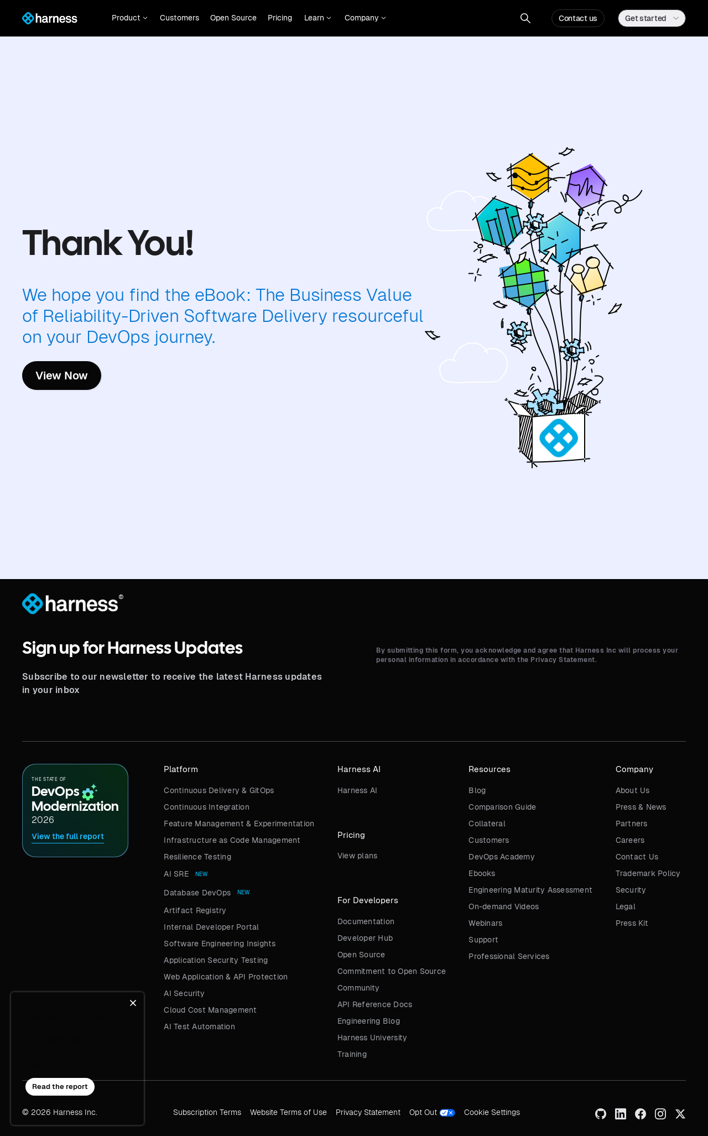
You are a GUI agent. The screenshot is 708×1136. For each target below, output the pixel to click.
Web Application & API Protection (226, 977)
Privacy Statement (368, 1112)
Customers (179, 17)
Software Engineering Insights (219, 943)
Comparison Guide (502, 807)
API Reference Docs (375, 1004)
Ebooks (481, 873)
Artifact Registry (195, 910)
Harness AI (357, 790)
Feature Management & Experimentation (239, 823)
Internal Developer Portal (211, 927)
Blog (477, 790)
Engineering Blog (368, 1021)
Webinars (485, 923)
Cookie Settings (492, 1112)
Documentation (365, 921)
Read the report (60, 1086)
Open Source (233, 17)
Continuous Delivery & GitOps (219, 790)
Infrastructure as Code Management (232, 840)
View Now (61, 375)
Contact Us (637, 857)
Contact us (578, 18)
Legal (626, 906)
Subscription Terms (207, 1112)
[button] (130, 18)
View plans (357, 855)
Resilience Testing (197, 857)
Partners (632, 823)
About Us (633, 790)
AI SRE (176, 874)
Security (631, 890)
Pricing (280, 17)
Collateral (487, 823)
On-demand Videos (503, 906)
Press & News (641, 807)
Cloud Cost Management (210, 1010)
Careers (630, 840)
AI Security (184, 993)
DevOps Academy (501, 857)
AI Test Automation (199, 1026)
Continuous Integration (206, 807)
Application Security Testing (216, 960)
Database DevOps (197, 893)
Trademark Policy (648, 873)
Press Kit (632, 923)
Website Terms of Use (288, 1112)
